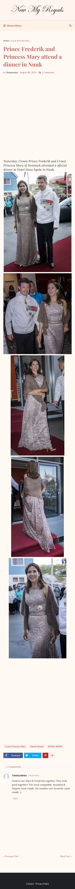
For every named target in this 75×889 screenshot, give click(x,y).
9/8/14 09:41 (33, 775)
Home (6, 40)
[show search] (70, 25)
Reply (15, 798)
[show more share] (52, 755)
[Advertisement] (37, 116)
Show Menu (14, 25)
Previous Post (11, 856)
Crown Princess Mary (20, 40)
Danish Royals (37, 746)
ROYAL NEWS (55, 746)
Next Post (65, 856)
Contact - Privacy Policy (37, 883)
